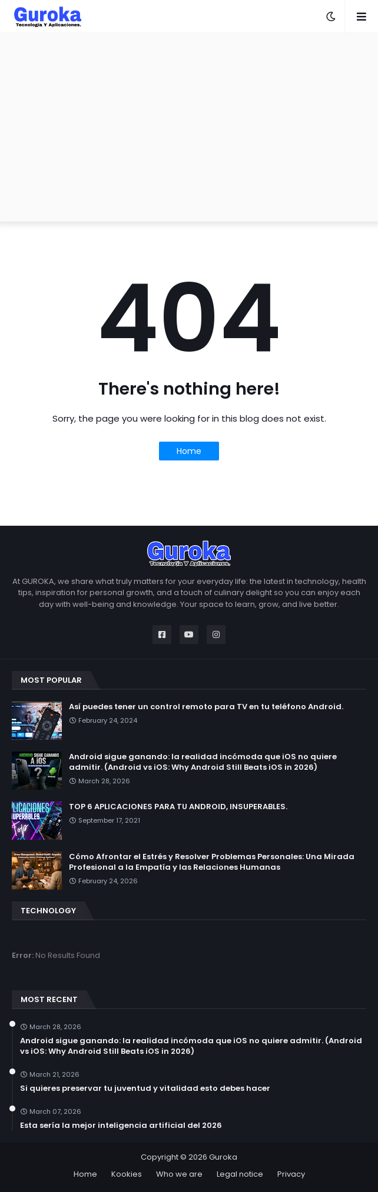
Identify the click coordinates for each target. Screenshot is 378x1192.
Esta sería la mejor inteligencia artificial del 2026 (121, 1125)
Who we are (179, 1174)
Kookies (126, 1174)
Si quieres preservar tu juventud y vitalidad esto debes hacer (145, 1088)
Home (189, 451)
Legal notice (240, 1174)
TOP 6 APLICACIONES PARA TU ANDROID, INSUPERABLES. (178, 807)
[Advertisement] (189, 127)
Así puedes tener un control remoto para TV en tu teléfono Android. (206, 707)
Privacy (291, 1174)
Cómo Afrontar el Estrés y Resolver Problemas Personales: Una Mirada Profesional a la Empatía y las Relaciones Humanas (211, 862)
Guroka (223, 1157)
